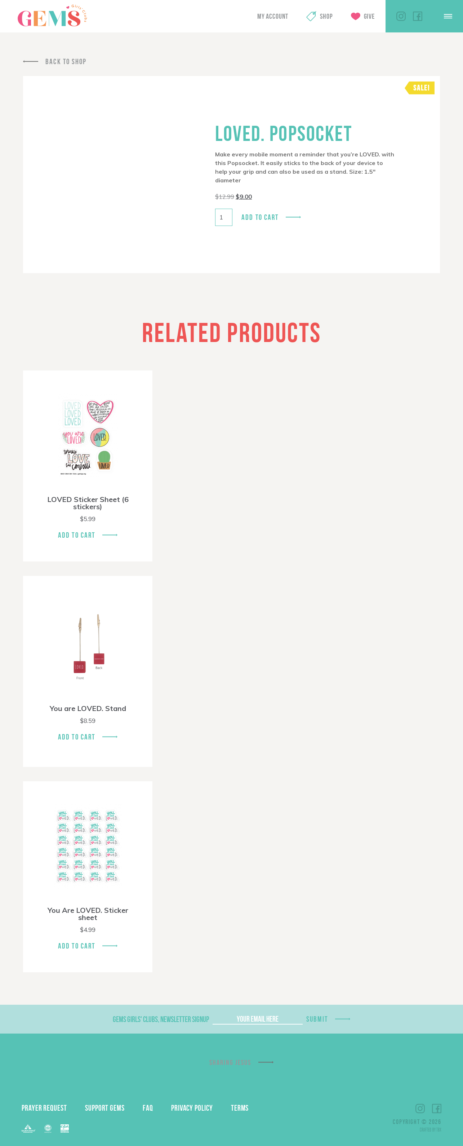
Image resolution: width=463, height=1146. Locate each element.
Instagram (401, 16)
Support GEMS (105, 1107)
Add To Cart (76, 535)
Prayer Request (44, 1107)
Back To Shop (65, 61)
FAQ (148, 1107)
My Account (272, 16)
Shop (326, 16)
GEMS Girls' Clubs (52, 15)
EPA (65, 1128)
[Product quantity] (223, 217)
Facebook (417, 16)
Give (369, 16)
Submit (317, 1019)
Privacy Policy (192, 1107)
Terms (240, 1107)
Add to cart (260, 217)
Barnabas (28, 1128)
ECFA (48, 1128)
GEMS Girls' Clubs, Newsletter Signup (161, 1019)
